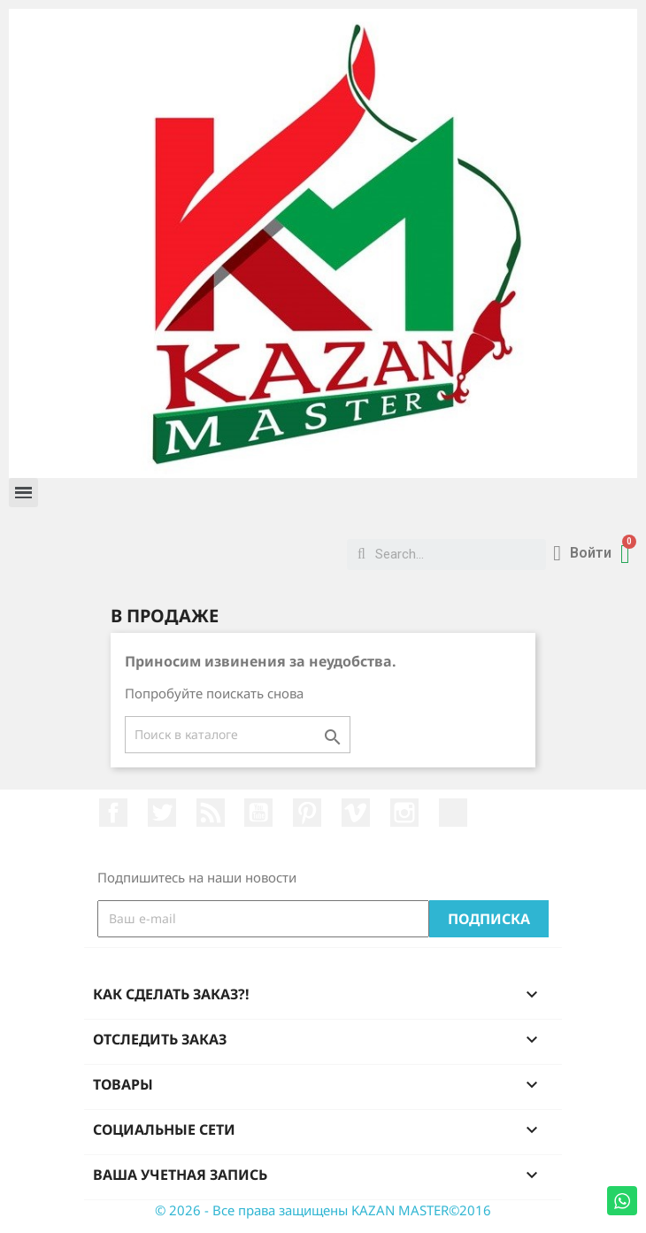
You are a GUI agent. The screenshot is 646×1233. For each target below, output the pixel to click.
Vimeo (356, 812)
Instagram (404, 812)
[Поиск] (237, 734)
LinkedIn (453, 812)
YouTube (258, 812)
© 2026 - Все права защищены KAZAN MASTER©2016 (323, 1210)
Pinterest (307, 812)
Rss (210, 812)
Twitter (162, 812)
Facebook (113, 812)
